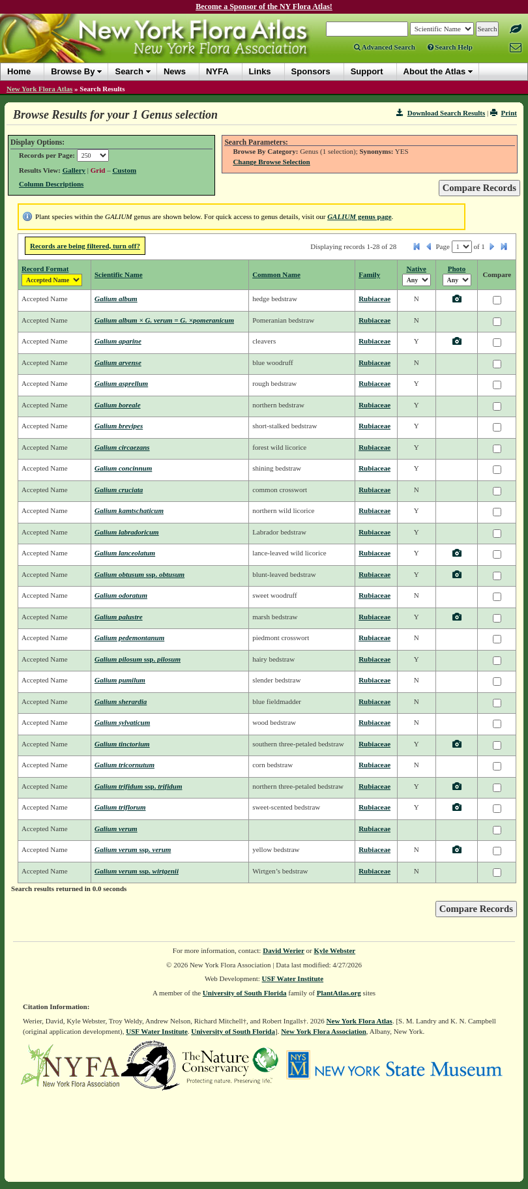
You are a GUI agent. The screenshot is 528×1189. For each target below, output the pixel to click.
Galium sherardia (121, 701)
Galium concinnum (123, 468)
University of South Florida (245, 993)
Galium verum (116, 828)
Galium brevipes (119, 426)
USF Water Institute (293, 978)
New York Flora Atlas (39, 89)
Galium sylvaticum (122, 722)
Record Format (45, 268)
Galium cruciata (119, 489)
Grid (98, 170)
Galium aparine (118, 341)
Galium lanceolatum (125, 553)
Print (503, 113)
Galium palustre (119, 617)
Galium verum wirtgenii (137, 871)
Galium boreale (118, 405)
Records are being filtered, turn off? (85, 246)
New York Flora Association (323, 1031)
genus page (359, 216)
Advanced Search (384, 47)
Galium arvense (118, 362)
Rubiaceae (374, 298)
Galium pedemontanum (129, 637)
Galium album (116, 298)
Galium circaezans (122, 447)
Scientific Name (119, 274)
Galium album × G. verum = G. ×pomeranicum (164, 320)
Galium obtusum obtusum (139, 574)
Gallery (74, 170)
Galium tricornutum (124, 765)
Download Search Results (440, 113)
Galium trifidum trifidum (139, 786)
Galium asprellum (121, 383)
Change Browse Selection (271, 162)
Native (416, 268)
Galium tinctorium (122, 744)
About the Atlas (434, 71)
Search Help (450, 47)
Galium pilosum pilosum (138, 659)
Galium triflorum (120, 807)
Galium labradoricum (127, 532)
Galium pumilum (120, 680)
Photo (457, 268)
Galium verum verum (133, 849)
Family (369, 274)
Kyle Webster (335, 950)
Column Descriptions (51, 184)
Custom (124, 170)
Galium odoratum (121, 595)
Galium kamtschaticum (129, 510)
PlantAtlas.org (339, 993)
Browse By (73, 71)
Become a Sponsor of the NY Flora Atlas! (264, 6)
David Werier (283, 950)
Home (19, 71)
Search (129, 71)
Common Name (276, 274)
